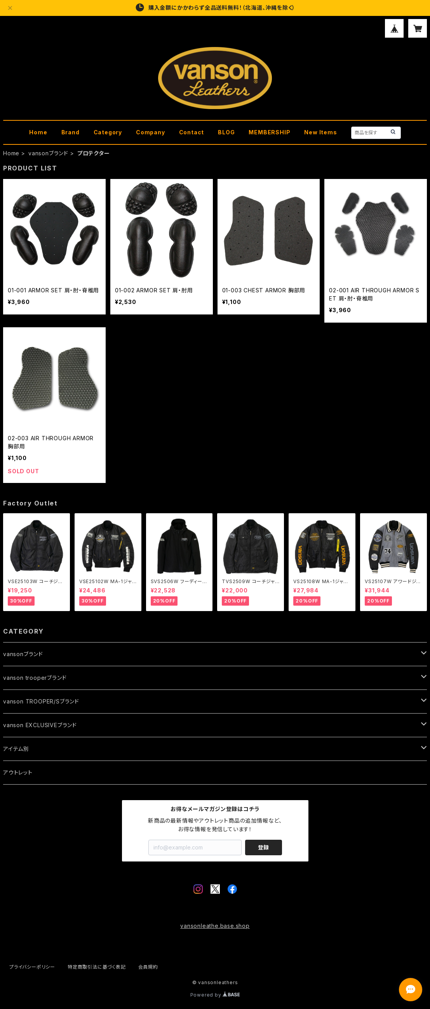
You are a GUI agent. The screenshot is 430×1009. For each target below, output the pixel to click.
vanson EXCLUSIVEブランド (40, 725)
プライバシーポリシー (32, 967)
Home (38, 132)
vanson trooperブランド (34, 677)
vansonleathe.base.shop (215, 925)
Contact (191, 132)
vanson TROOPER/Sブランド (41, 701)
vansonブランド (48, 153)
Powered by (215, 995)
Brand (70, 132)
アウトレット (18, 772)
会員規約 (148, 967)
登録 (263, 847)
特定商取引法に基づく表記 (97, 967)
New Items (320, 132)
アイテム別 (16, 748)
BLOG (226, 132)
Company (150, 132)
